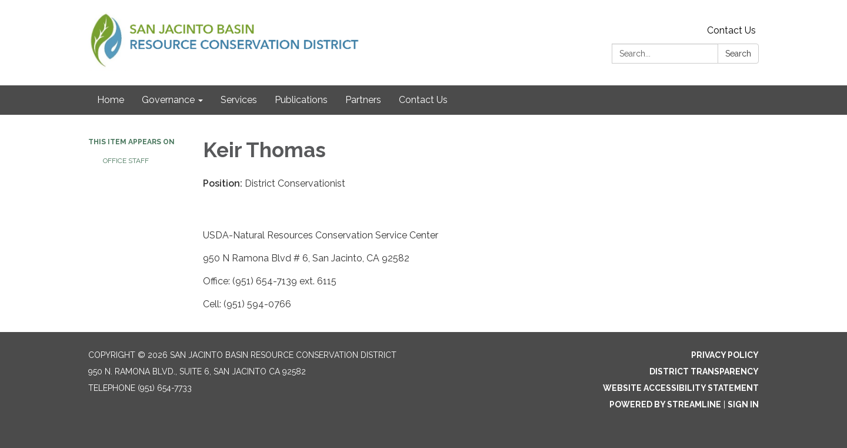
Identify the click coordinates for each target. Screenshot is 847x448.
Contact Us (731, 30)
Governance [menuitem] (168, 99)
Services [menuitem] (239, 99)
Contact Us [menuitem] (423, 99)
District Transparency (704, 371)
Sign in (743, 404)
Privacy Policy (725, 355)
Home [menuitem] (110, 99)
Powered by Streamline (665, 404)
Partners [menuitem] (363, 99)
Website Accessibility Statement (681, 388)
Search (738, 53)
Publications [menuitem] (301, 99)
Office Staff (126, 161)
